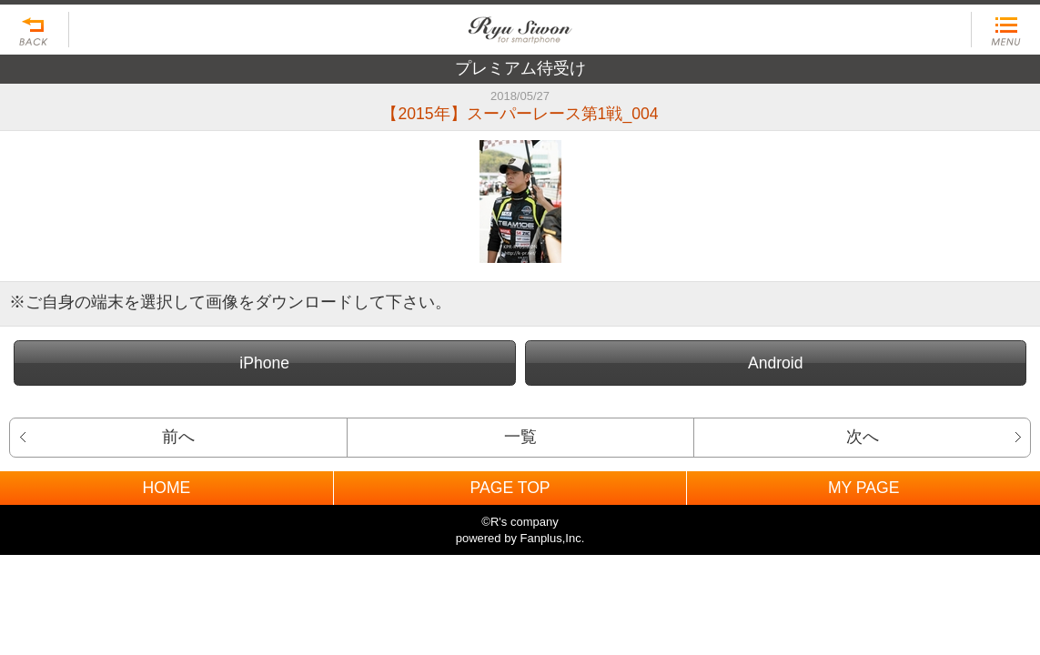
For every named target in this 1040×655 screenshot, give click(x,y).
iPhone (264, 363)
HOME (166, 488)
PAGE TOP (510, 488)
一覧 (520, 437)
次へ (862, 437)
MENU (1005, 29)
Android (775, 363)
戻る (34, 29)
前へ (178, 437)
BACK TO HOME (520, 25)
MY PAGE (864, 488)
